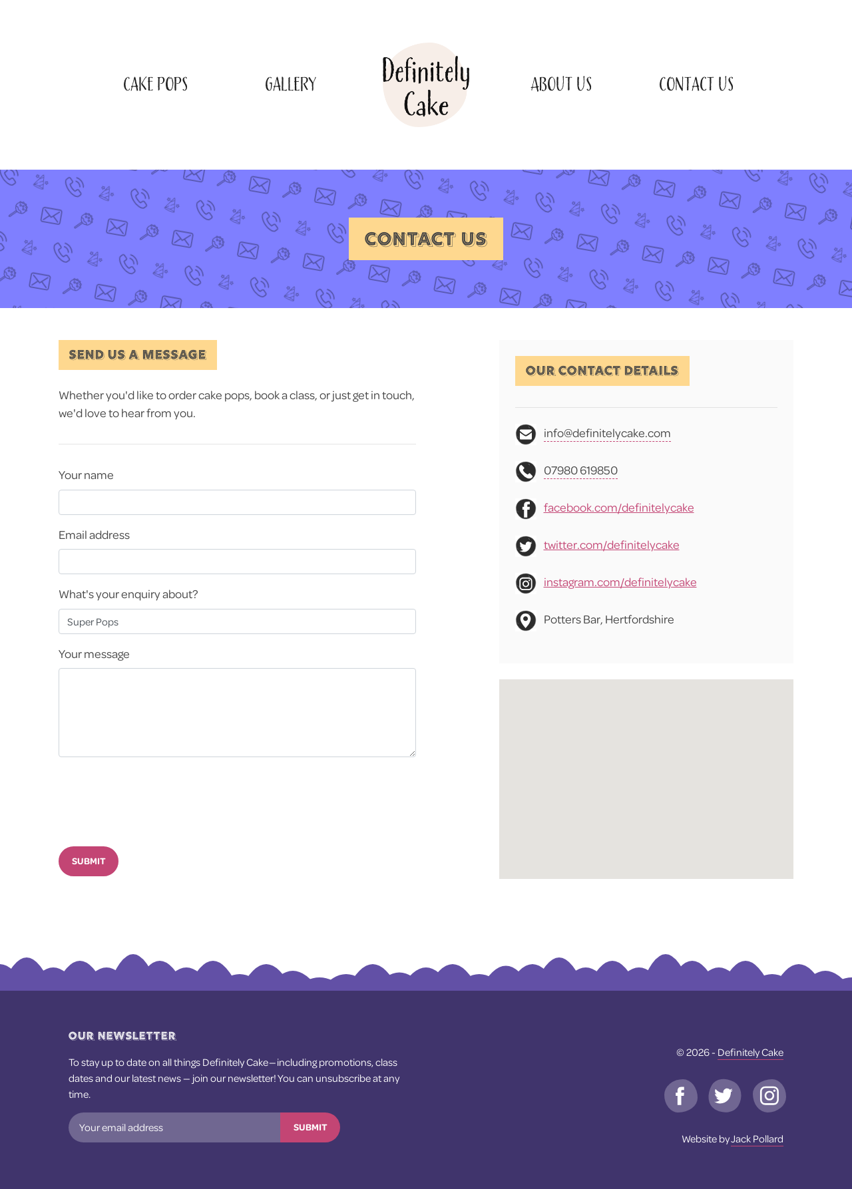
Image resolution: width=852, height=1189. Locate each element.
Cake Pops (155, 84)
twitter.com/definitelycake (612, 544)
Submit (89, 861)
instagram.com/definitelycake (620, 582)
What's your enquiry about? (128, 594)
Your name (86, 474)
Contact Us (696, 84)
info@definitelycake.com (607, 433)
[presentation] (160, 799)
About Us (561, 84)
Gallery (290, 84)
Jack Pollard (757, 1138)
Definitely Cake (750, 1052)
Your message (94, 653)
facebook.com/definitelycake (619, 507)
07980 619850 (581, 470)
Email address (94, 534)
